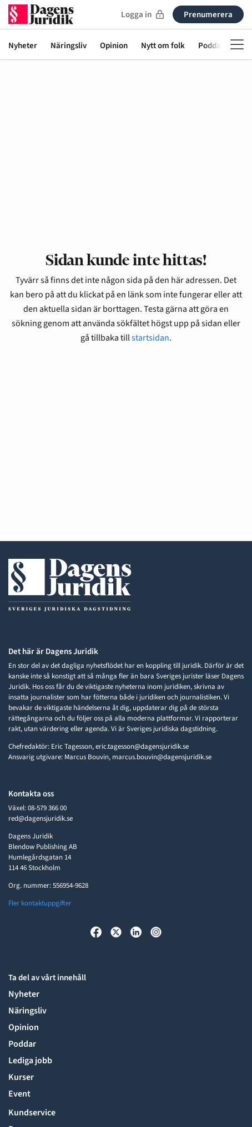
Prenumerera (208, 14)
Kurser (21, 1077)
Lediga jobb (30, 1060)
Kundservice (32, 1113)
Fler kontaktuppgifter (40, 903)
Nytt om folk (163, 46)
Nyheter (22, 46)
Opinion (114, 46)
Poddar (22, 1044)
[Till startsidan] (41, 14)
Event (19, 1094)
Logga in (142, 14)
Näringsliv (69, 46)
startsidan (150, 338)
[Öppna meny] (237, 44)
